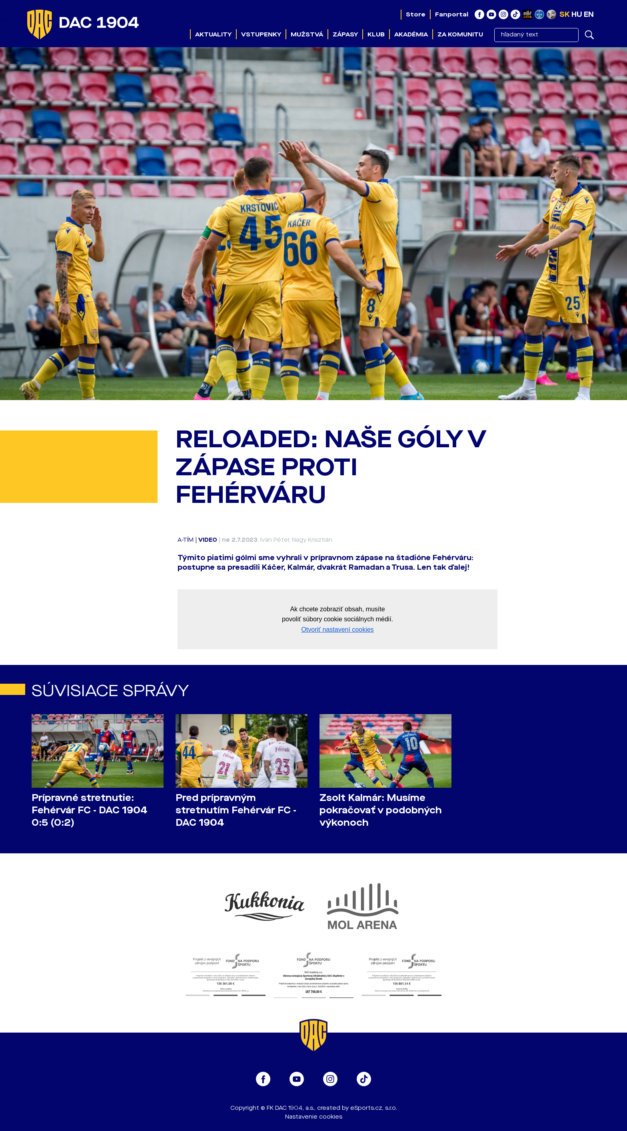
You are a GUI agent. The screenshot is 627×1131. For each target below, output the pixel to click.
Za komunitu (460, 34)
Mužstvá (307, 34)
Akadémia (411, 34)
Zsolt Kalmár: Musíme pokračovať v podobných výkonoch (380, 810)
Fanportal (451, 14)
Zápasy (345, 34)
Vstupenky (261, 34)
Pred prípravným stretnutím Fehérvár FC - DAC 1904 (236, 810)
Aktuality (213, 34)
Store (415, 14)
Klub (376, 34)
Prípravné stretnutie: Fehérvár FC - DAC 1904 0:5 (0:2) (90, 810)
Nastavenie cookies (313, 1117)
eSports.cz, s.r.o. (373, 1108)
